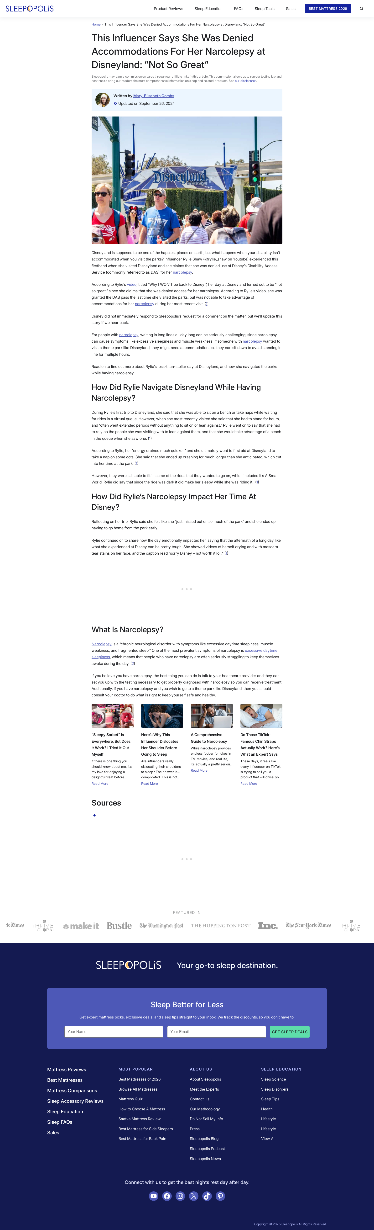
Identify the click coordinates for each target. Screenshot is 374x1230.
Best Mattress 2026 (328, 8)
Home (96, 24)
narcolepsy (182, 272)
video (131, 284)
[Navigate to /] (128, 965)
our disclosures (245, 81)
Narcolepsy (102, 644)
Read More (100, 783)
